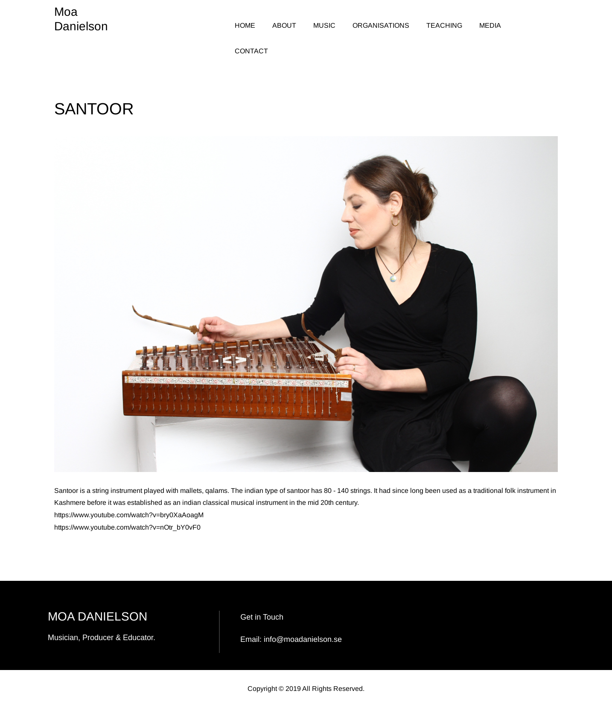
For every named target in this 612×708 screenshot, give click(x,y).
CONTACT (251, 51)
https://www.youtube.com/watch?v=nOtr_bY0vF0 (127, 527)
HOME (245, 25)
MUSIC (324, 25)
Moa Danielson (81, 19)
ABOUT (284, 25)
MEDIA (490, 25)
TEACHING (444, 25)
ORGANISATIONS (381, 25)
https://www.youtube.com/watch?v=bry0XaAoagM (129, 515)
